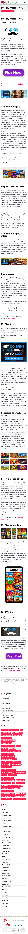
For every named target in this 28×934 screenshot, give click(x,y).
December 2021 (6, 867)
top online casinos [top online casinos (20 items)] (20, 793)
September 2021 (6, 876)
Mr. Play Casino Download (6, 680)
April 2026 (5, 809)
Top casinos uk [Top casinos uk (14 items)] (5, 788)
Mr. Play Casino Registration (20, 681)
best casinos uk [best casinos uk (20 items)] (17, 735)
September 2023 (6, 848)
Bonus (4, 701)
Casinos (4, 706)
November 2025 (6, 818)
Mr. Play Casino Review (5, 683)
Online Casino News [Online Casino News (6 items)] (7, 767)
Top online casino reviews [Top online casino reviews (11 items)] (8, 793)
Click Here (16, 389)
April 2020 (5, 900)
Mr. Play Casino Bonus (22, 679)
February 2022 (6, 865)
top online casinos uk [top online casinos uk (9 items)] (7, 796)
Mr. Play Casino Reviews (15, 683)
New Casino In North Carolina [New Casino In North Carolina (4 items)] (9, 759)
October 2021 (5, 873)
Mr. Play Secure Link (12, 318)
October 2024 (5, 829)
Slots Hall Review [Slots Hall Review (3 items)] (20, 780)
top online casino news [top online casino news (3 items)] (7, 790)
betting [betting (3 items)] (18, 745)
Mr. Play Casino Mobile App (9, 681)
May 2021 (4, 878)
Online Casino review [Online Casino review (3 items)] (7, 772)
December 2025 (6, 815)
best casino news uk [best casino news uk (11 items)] (17, 732)
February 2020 (6, 906)
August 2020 (5, 889)
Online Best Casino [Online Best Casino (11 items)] (6, 761)
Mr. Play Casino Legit (16, 680)
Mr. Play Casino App (13, 679)
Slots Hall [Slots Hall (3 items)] (4, 775)
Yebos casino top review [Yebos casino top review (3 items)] (19, 798)
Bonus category (6, 703)
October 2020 (5, 884)
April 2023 (5, 856)
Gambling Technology (7, 710)
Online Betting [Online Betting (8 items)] (16, 761)
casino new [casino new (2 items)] (4, 748)
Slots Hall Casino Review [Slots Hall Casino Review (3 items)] (8, 777)
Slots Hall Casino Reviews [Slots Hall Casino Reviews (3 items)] (8, 780)
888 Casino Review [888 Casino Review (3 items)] (13, 730)
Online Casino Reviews (7, 11)
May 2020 (4, 898)
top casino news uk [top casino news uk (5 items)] (6, 785)
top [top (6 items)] (13, 783)
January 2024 (5, 840)
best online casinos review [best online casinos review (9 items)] (8, 745)
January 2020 (5, 909)
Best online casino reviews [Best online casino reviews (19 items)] (8, 740)
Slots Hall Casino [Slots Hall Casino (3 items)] (12, 775)
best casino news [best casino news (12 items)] (6, 732)
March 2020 (5, 903)
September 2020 (6, 887)
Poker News (5, 720)
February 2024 (6, 837)
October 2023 (5, 845)
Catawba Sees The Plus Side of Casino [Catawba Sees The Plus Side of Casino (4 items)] (11, 751)
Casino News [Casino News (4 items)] (12, 748)
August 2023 (5, 851)
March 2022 (5, 862)
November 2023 (6, 843)
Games (4, 713)
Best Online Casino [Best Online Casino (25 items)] (6, 738)
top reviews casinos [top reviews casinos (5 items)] (19, 796)
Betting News (5, 698)
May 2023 (4, 854)
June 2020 (5, 895)
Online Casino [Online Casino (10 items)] (5, 764)
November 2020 (6, 881)
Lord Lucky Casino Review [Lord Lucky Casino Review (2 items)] (8, 756)
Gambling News (6, 708)
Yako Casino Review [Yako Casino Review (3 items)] (7, 798)
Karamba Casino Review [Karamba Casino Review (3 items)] (8, 753)
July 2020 (4, 892)
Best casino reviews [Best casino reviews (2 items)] (7, 735)
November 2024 (6, 826)
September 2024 (6, 831)
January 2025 (5, 823)
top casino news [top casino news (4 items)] (20, 783)
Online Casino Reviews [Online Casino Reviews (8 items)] (19, 772)
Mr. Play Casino (6, 679)
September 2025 (6, 821)
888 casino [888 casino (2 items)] (4, 730)
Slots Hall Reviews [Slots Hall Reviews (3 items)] (6, 783)
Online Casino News (7, 715)
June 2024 (5, 834)
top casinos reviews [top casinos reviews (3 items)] (18, 785)
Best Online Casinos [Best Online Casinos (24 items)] (7, 743)
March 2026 (5, 812)
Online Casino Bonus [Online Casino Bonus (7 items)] (16, 764)
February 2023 (6, 859)
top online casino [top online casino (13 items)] (15, 788)
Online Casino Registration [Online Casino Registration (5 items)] (8, 769)
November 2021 (6, 870)
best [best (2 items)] (21, 730)
